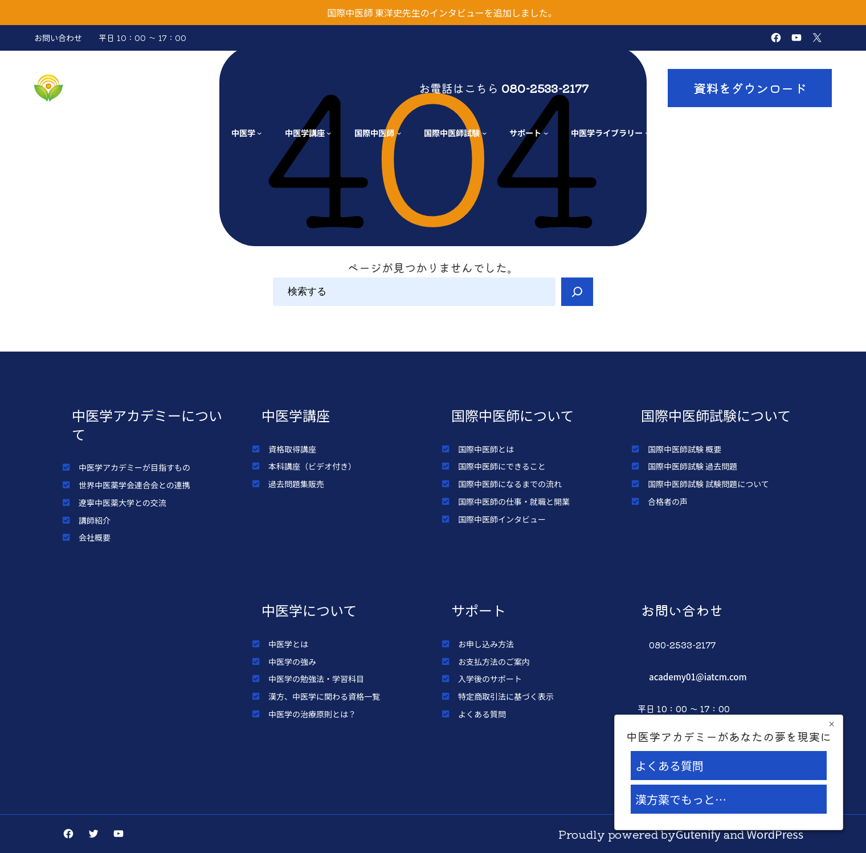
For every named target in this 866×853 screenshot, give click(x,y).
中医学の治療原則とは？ (312, 714)
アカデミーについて (166, 132)
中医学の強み (292, 661)
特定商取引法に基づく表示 (506, 696)
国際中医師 (374, 132)
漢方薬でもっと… (680, 799)
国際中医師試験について (716, 415)
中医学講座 (305, 132)
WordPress (775, 834)
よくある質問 (482, 714)
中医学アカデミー (133, 87)
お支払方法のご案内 (494, 661)
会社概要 (95, 537)
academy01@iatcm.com (698, 677)
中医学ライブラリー (607, 132)
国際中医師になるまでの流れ (510, 483)
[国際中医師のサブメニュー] (399, 133)
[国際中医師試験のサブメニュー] (484, 133)
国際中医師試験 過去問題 (692, 466)
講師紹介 (95, 520)
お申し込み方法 (486, 644)
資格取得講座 (292, 449)
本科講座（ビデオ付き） (312, 466)
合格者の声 (668, 501)
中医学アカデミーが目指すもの (134, 467)
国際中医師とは (486, 449)
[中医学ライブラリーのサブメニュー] (647, 133)
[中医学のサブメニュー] (259, 133)
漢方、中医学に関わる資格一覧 (324, 696)
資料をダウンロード (749, 88)
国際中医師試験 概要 (684, 449)
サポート (525, 132)
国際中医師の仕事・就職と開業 (514, 501)
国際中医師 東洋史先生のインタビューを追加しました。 (442, 12)
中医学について (309, 610)
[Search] (577, 291)
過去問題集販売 (296, 483)
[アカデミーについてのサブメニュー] (206, 133)
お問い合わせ (58, 37)
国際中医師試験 (452, 132)
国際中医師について (512, 415)
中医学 (243, 132)
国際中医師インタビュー (502, 519)
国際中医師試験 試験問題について (708, 483)
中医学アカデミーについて (147, 424)
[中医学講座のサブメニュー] (329, 133)
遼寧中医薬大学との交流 (122, 502)
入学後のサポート (490, 678)
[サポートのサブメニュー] (546, 133)
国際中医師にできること (502, 466)
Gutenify (698, 834)
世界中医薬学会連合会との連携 (134, 485)
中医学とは (288, 644)
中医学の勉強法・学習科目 (316, 678)
